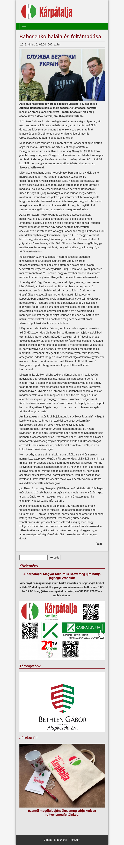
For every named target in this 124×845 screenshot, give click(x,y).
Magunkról (60, 839)
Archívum (74, 839)
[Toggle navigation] (24, 26)
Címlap (48, 839)
